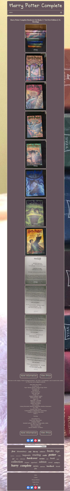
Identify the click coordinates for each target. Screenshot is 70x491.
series (35, 466)
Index (35, 475)
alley (17, 459)
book (52, 458)
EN (34, 484)
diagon (27, 462)
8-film (59, 455)
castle (45, 455)
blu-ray (35, 452)
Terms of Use (35, 482)
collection (17, 461)
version (41, 459)
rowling (36, 454)
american (42, 466)
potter (52, 454)
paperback (34, 462)
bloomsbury (21, 451)
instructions (18, 455)
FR (37, 484)
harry (15, 465)
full (13, 459)
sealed (58, 459)
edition (42, 461)
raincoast (22, 459)
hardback (50, 466)
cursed (50, 462)
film (35, 468)
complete (25, 465)
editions (42, 452)
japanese (12, 455)
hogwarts (27, 455)
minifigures (57, 462)
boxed (58, 466)
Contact (35, 477)
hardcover (32, 458)
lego (57, 451)
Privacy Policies (35, 479)
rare (47, 459)
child (29, 452)
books (50, 451)
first (13, 451)
